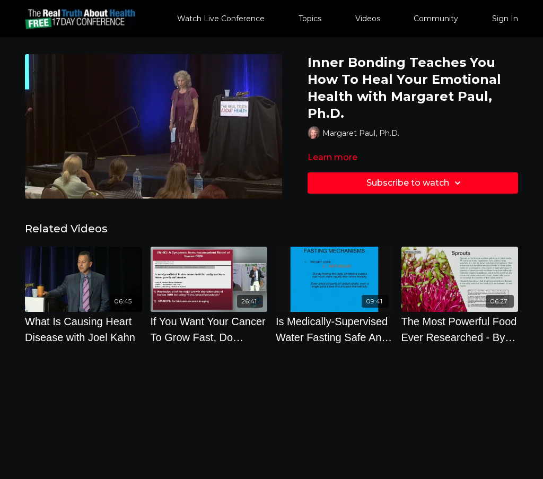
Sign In (505, 18)
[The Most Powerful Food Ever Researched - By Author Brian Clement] (460, 329)
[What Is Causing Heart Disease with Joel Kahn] (83, 329)
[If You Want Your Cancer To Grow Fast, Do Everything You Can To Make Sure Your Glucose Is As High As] (209, 329)
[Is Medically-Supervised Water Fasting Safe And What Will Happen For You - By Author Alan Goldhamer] (334, 329)
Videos (367, 18)
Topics (310, 18)
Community (436, 18)
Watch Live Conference (221, 18)
